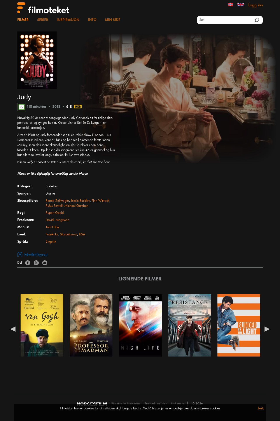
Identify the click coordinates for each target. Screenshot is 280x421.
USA (82, 234)
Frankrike (52, 234)
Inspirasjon (68, 20)
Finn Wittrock (100, 201)
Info (92, 20)
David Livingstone (57, 220)
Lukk (261, 408)
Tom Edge (52, 227)
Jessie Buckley (80, 201)
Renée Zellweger (57, 201)
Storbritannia (68, 234)
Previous (13, 328)
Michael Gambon (76, 206)
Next (267, 328)
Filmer (23, 20)
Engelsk (51, 242)
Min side (112, 20)
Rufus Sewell (54, 206)
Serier (42, 20)
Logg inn (255, 5)
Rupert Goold (55, 213)
